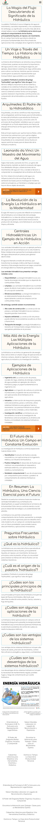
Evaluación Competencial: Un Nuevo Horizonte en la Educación (11, 713)
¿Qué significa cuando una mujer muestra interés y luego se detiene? (32, 713)
